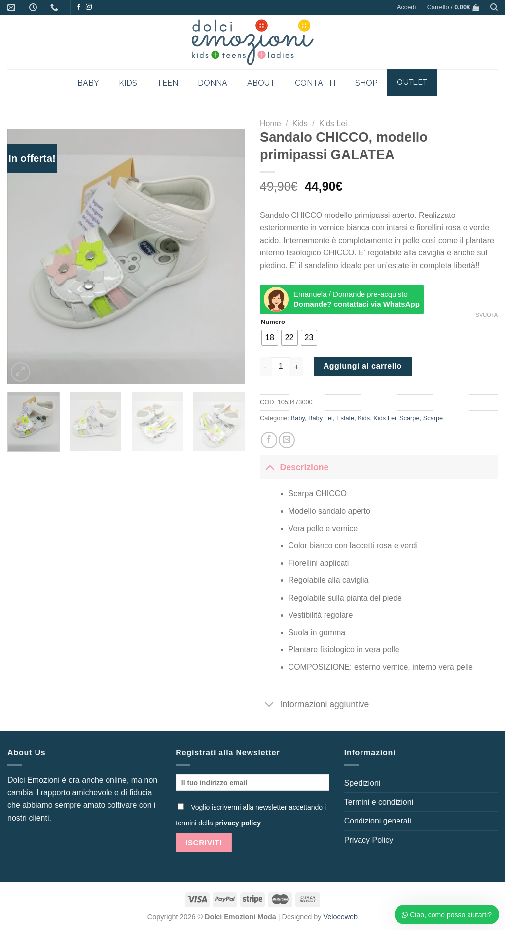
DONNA (212, 83)
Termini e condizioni (379, 802)
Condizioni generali (377, 821)
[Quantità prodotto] (280, 366)
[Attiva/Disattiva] (269, 467)
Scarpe (409, 418)
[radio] (270, 337)
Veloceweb (341, 917)
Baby (298, 418)
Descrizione (294, 467)
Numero (273, 322)
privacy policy (238, 823)
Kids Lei (333, 123)
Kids (300, 123)
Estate (345, 418)
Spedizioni (362, 783)
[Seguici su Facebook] (79, 7)
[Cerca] (494, 7)
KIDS (128, 83)
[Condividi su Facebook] (269, 440)
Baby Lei (320, 418)
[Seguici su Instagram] (89, 7)
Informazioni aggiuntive (314, 705)
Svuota (487, 315)
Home (270, 123)
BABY (88, 83)
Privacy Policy (369, 840)
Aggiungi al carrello (363, 366)
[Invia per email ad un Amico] (287, 440)
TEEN (167, 83)
